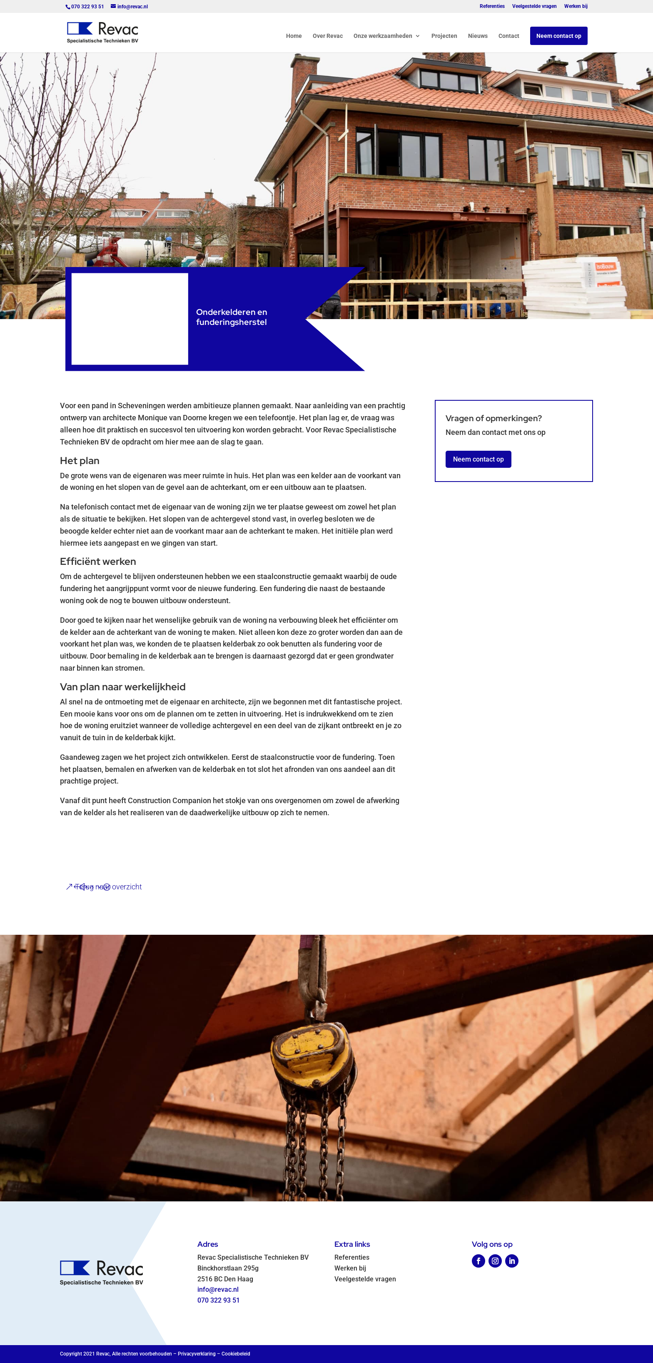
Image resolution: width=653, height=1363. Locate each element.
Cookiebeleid (236, 1354)
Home (294, 36)
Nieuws (478, 36)
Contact (508, 36)
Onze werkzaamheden (383, 36)
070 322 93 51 (218, 1300)
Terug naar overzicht (108, 886)
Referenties (492, 6)
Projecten (444, 36)
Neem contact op (558, 35)
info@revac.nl (218, 1289)
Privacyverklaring (197, 1354)
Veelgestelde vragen (534, 6)
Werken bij (576, 6)
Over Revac (328, 36)
